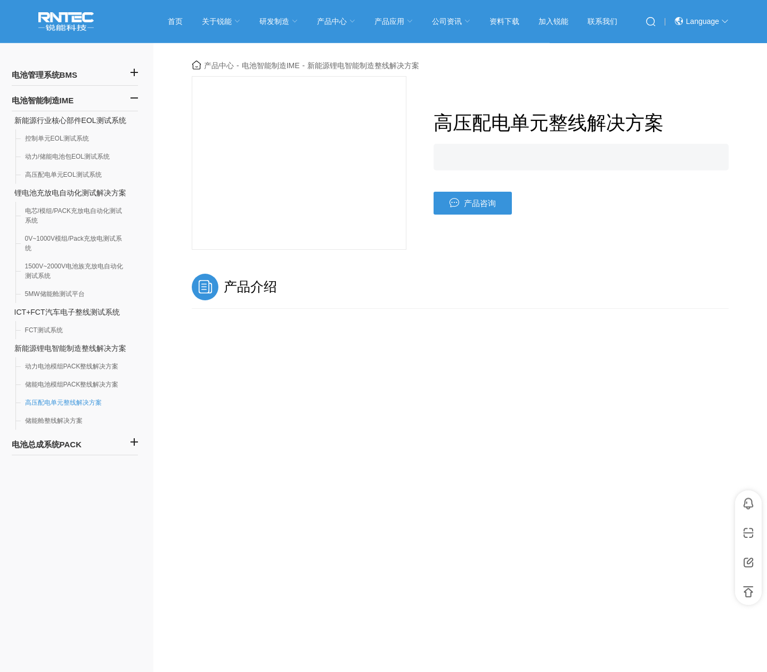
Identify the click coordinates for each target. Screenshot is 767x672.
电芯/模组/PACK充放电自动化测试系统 (73, 215)
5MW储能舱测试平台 (55, 294)
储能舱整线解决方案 (54, 420)
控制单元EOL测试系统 (57, 138)
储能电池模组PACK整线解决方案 (72, 384)
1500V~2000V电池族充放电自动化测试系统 (74, 271)
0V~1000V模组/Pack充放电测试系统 (73, 243)
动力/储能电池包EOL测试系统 (67, 156)
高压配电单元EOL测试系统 (63, 174)
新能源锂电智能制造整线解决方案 (70, 348)
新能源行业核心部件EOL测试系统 (70, 120)
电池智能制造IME (271, 65)
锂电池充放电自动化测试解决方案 (70, 193)
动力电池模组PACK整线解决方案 (72, 366)
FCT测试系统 (44, 330)
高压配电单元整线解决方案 (63, 402)
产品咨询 (473, 203)
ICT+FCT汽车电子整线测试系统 (67, 312)
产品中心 (219, 65)
